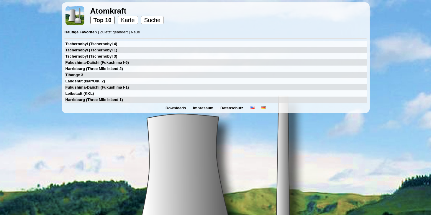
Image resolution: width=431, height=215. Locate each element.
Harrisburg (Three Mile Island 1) (94, 99)
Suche (152, 20)
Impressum (203, 108)
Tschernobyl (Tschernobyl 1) (91, 50)
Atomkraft (108, 10)
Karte (128, 20)
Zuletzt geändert (114, 32)
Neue (135, 32)
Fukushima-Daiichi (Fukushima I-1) (97, 87)
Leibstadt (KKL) (79, 93)
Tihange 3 (74, 75)
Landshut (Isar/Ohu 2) (85, 81)
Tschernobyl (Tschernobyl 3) (91, 56)
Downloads (176, 108)
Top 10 (103, 20)
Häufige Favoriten (81, 32)
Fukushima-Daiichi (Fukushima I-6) (97, 62)
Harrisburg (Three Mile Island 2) (94, 68)
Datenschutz (232, 108)
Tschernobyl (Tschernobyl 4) (91, 44)
